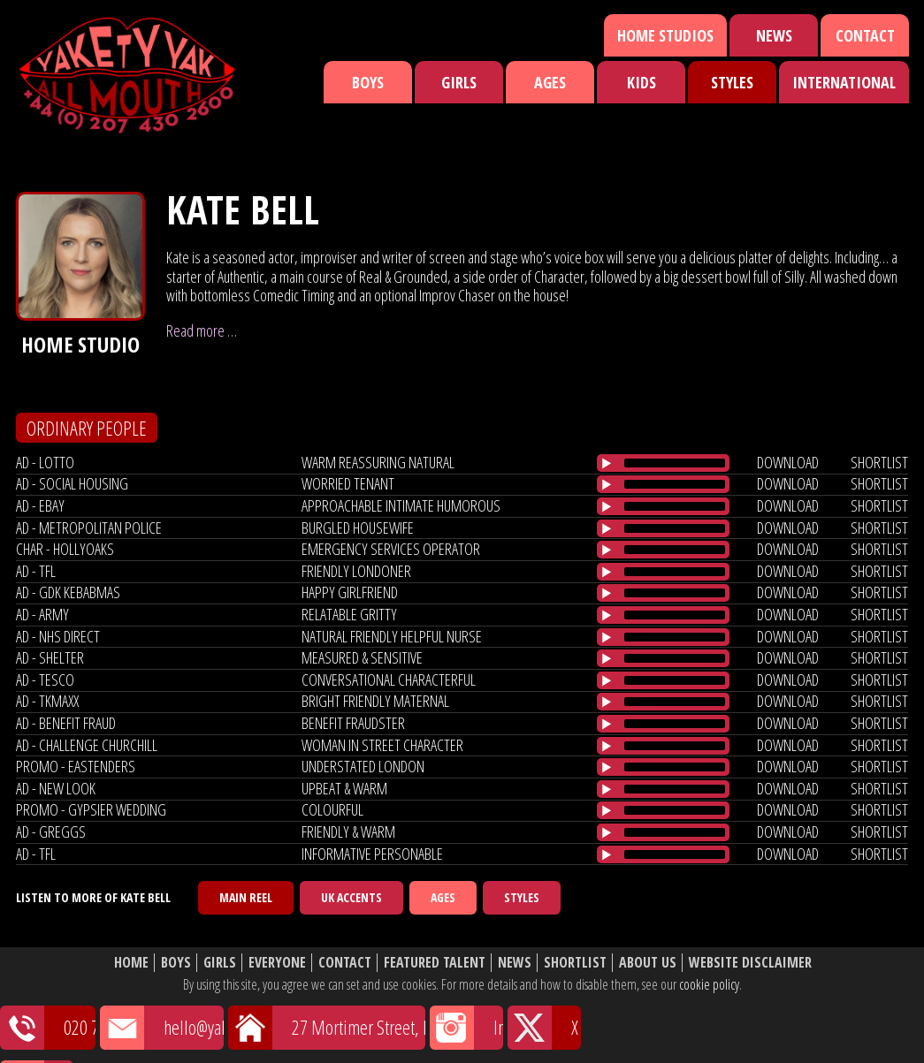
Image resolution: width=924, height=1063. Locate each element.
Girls (459, 82)
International (844, 82)
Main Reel (245, 897)
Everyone (277, 962)
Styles (732, 82)
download (788, 462)
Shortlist (575, 962)
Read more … (201, 330)
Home (131, 962)
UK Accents (351, 897)
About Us (647, 962)
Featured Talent (434, 962)
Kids (641, 82)
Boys (368, 82)
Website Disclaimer (750, 962)
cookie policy (709, 984)
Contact (865, 35)
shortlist (879, 462)
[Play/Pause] (606, 463)
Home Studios (665, 35)
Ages (550, 82)
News (774, 35)
